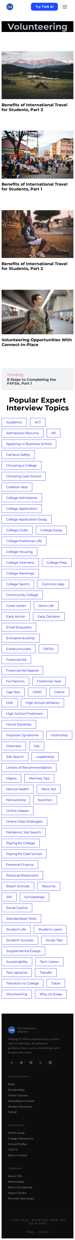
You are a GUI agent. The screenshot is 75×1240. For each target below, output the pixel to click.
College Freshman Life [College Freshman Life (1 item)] (24, 541)
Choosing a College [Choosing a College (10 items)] (21, 465)
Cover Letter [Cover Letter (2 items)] (16, 606)
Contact (44, 1232)
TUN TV (13, 1149)
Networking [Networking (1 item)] (15, 800)
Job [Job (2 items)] (37, 746)
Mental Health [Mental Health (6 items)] (17, 789)
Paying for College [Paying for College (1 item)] (20, 843)
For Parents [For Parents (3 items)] (15, 681)
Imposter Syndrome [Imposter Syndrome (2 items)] (22, 735)
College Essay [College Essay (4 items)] (51, 530)
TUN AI (12, 1112)
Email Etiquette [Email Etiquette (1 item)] (19, 627)
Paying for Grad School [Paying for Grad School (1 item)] (24, 854)
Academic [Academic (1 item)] (14, 422)
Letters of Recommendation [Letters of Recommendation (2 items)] (29, 767)
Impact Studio (17, 1193)
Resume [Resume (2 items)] (49, 886)
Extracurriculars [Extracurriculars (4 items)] (18, 649)
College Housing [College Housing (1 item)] (19, 552)
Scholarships (16, 1090)
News (11, 1084)
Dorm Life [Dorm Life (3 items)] (46, 606)
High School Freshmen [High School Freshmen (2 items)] (24, 714)
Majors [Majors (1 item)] (11, 778)
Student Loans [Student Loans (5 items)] (50, 929)
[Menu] (65, 7)
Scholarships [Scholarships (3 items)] (34, 897)
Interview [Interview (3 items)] (13, 746)
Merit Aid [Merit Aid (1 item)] (48, 789)
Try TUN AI (44, 7)
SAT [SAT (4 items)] (9, 897)
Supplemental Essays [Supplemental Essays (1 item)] (23, 951)
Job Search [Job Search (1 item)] (15, 757)
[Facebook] (31, 1062)
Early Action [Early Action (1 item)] (15, 616)
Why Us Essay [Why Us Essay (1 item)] (51, 994)
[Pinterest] (21, 1062)
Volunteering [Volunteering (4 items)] (16, 994)
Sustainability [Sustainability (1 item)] (17, 962)
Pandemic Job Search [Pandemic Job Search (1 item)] (23, 832)
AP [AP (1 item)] (53, 433)
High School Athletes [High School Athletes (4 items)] (42, 703)
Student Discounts (20, 1106)
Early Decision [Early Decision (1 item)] (49, 616)
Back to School (17, 1155)
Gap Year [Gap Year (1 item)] (13, 692)
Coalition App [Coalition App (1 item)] (17, 487)
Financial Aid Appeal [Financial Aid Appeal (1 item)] (22, 670)
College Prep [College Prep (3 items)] (57, 562)
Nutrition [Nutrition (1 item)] (45, 800)
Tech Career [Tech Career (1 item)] (49, 962)
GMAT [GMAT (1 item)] (37, 692)
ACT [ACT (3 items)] (38, 422)
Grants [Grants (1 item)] (59, 692)
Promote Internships (21, 1198)
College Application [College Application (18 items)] (21, 509)
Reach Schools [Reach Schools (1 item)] (18, 886)
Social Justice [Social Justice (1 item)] (17, 908)
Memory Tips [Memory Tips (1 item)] (39, 778)
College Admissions (20, 1138)
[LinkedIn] (50, 1062)
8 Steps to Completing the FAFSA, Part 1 (31, 381)
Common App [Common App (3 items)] (53, 584)
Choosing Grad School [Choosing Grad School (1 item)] (23, 476)
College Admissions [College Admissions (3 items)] (21, 498)
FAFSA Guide (16, 1133)
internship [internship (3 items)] (59, 735)
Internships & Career (21, 1101)
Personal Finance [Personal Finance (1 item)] (20, 865)
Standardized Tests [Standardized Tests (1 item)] (21, 919)
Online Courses (18, 1095)
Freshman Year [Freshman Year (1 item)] (49, 681)
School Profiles (17, 1144)
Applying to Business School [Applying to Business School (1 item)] (29, 444)
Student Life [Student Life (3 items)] (16, 929)
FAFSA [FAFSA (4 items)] (48, 649)
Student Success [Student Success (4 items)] (19, 940)
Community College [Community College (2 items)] (22, 595)
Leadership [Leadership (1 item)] (45, 757)
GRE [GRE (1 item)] (9, 703)
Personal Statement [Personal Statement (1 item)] (22, 875)
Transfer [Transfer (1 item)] (46, 972)
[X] (40, 1062)
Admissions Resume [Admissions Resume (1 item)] (22, 433)
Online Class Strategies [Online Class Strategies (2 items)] (24, 821)
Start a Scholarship (20, 1187)
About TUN (15, 1176)
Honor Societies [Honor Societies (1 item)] (18, 724)
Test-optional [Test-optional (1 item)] (16, 972)
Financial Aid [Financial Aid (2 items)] (16, 660)
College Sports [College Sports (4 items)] (17, 584)
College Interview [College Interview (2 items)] (20, 562)
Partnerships (16, 1181)
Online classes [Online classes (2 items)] (17, 811)
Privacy (30, 1232)
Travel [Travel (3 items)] (55, 983)
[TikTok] (12, 1062)
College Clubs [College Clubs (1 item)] (17, 530)
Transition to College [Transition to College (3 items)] (22, 983)
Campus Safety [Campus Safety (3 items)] (18, 455)
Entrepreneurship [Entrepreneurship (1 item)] (20, 638)
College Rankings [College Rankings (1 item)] (20, 573)
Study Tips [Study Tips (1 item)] (54, 940)
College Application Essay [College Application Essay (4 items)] (26, 519)
